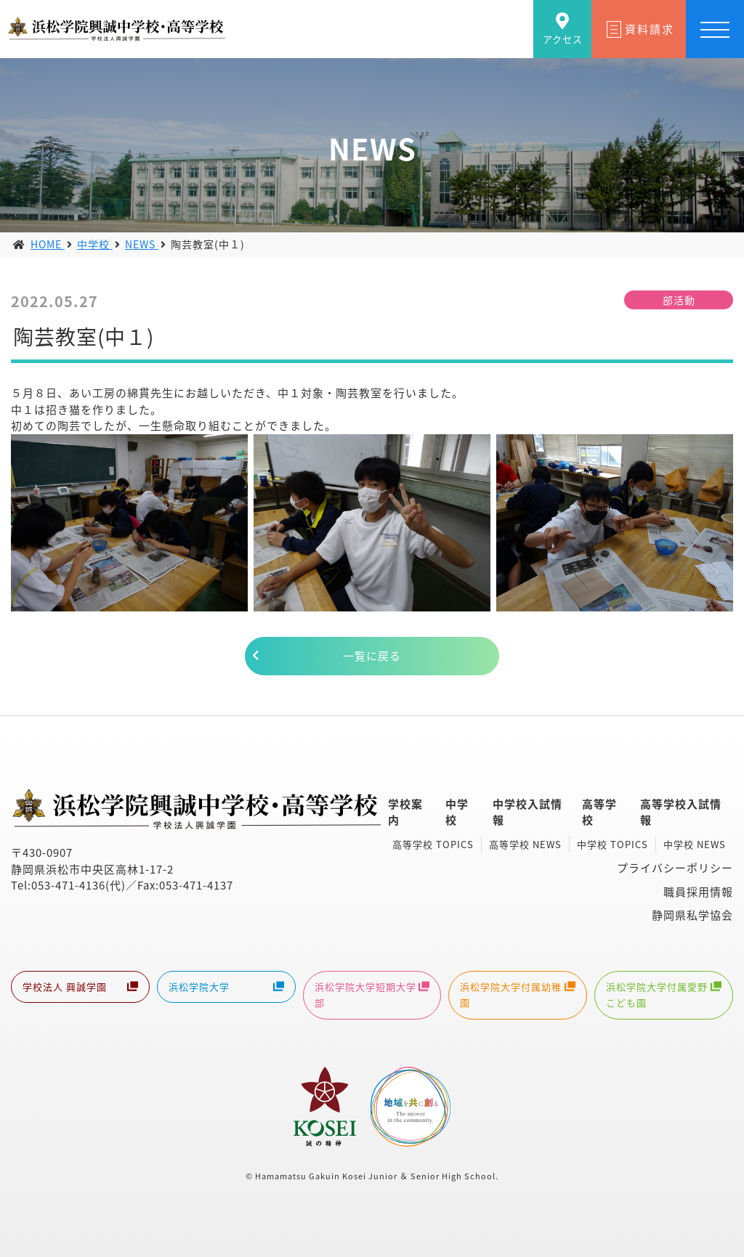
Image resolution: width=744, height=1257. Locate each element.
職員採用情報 (698, 892)
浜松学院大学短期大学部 (372, 995)
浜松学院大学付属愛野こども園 (663, 995)
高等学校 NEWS (525, 844)
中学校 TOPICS (612, 844)
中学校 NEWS (694, 844)
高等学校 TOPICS (433, 844)
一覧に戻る (372, 656)
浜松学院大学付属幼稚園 (517, 995)
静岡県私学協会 (692, 915)
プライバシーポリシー (675, 868)
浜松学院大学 (226, 988)
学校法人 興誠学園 (80, 988)
